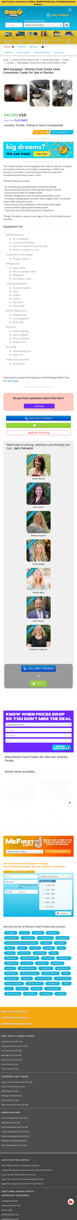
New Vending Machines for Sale (14, 1146)
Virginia (36, 990)
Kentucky (24, 954)
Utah (9, 990)
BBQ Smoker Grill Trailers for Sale (14, 1106)
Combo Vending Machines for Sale (15, 1133)
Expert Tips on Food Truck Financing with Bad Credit (22, 1180)
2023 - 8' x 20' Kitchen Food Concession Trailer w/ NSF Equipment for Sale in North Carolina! (55, 805)
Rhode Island (62, 980)
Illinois (35, 949)
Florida (9, 760)
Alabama (11, 934)
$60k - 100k (48, 903)
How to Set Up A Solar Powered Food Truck (18, 1176)
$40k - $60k (48, 899)
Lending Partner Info (9, 1202)
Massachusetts (30, 959)
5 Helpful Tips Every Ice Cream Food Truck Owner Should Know (26, 1171)
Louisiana (39, 954)
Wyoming (46, 995)
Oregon (27, 980)
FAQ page (13, 380)
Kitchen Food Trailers (43, 25)
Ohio (66, 974)
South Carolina (14, 985)
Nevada (10, 969)
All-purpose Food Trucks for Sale (14, 1047)
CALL (38, 418)
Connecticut (45, 939)
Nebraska (57, 964)
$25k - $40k (48, 895)
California (11, 939)
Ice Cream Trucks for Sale (11, 1052)
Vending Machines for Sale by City (17, 1025)
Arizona (38, 934)
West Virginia (13, 995)
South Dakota (34, 985)
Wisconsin (30, 995)
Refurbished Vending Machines (14, 1142)
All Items (22, 46)
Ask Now (39, 406)
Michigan (48, 959)
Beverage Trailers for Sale (11, 1097)
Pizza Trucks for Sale (9, 1065)
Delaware (62, 939)
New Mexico (62, 969)
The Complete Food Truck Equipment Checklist (20, 1167)
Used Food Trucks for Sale (11, 1043)
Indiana (48, 949)
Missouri (27, 964)
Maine (53, 954)
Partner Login (6, 1211)
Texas (66, 985)
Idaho (22, 949)
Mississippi (11, 964)
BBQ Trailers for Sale (9, 1092)
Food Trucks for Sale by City (14, 1012)
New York (11, 974)
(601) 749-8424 (23, 448)
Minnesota (64, 959)
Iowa (61, 949)
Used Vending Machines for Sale (14, 1119)
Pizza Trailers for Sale (9, 1101)
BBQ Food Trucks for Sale (11, 1061)
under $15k (48, 886)
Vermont (22, 990)
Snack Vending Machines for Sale (14, 1128)
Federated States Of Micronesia (21, 944)
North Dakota (50, 974)
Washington (53, 990)
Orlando (62, 757)
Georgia (60, 944)
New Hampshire (27, 969)
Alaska (24, 934)
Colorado (28, 939)
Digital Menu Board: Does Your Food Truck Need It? (22, 1185)
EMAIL (38, 425)
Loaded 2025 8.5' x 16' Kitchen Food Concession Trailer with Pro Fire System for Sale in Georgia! (19, 805)
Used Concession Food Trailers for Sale (17, 1083)
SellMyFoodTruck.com (10, 1216)
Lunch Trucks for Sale (10, 1070)
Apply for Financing (38, 432)
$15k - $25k (48, 891)
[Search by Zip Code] (66, 25)
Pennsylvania (43, 980)
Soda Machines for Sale (10, 1123)
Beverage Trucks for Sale (11, 1056)
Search (62, 914)
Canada (60, 995)
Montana (42, 964)
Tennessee (52, 985)
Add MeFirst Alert (57, 852)
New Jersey (46, 969)
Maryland (11, 959)
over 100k (47, 908)
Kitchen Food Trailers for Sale (13, 1088)
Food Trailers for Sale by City (14, 1018)
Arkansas (52, 934)
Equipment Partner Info (10, 1206)
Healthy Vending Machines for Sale (15, 1137)
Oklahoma (11, 980)
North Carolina (29, 974)
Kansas (10, 954)
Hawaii (10, 949)
